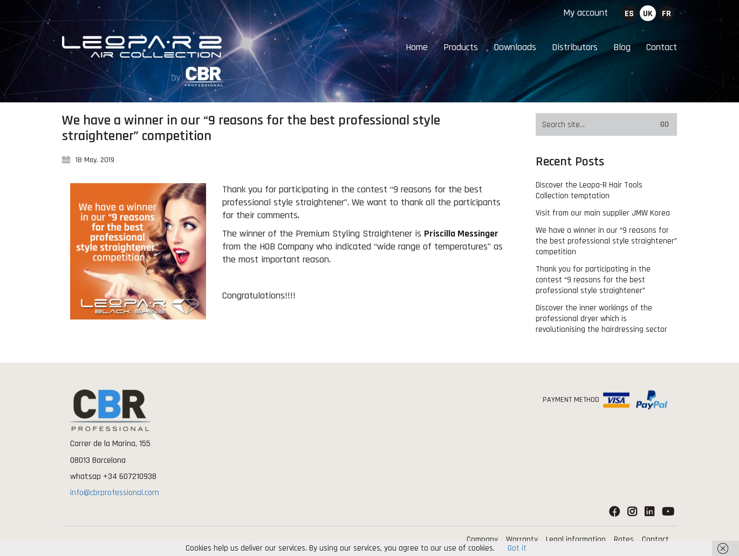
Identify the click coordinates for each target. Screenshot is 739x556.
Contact (655, 539)
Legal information (576, 539)
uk (648, 13)
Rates (624, 539)
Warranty (522, 539)
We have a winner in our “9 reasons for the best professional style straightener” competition (606, 241)
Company (482, 539)
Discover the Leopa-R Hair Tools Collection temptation (589, 190)
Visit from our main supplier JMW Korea (603, 213)
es (629, 13)
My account (585, 12)
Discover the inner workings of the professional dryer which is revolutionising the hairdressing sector (601, 319)
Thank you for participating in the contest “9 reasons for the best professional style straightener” (593, 280)
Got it (517, 548)
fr (666, 13)
